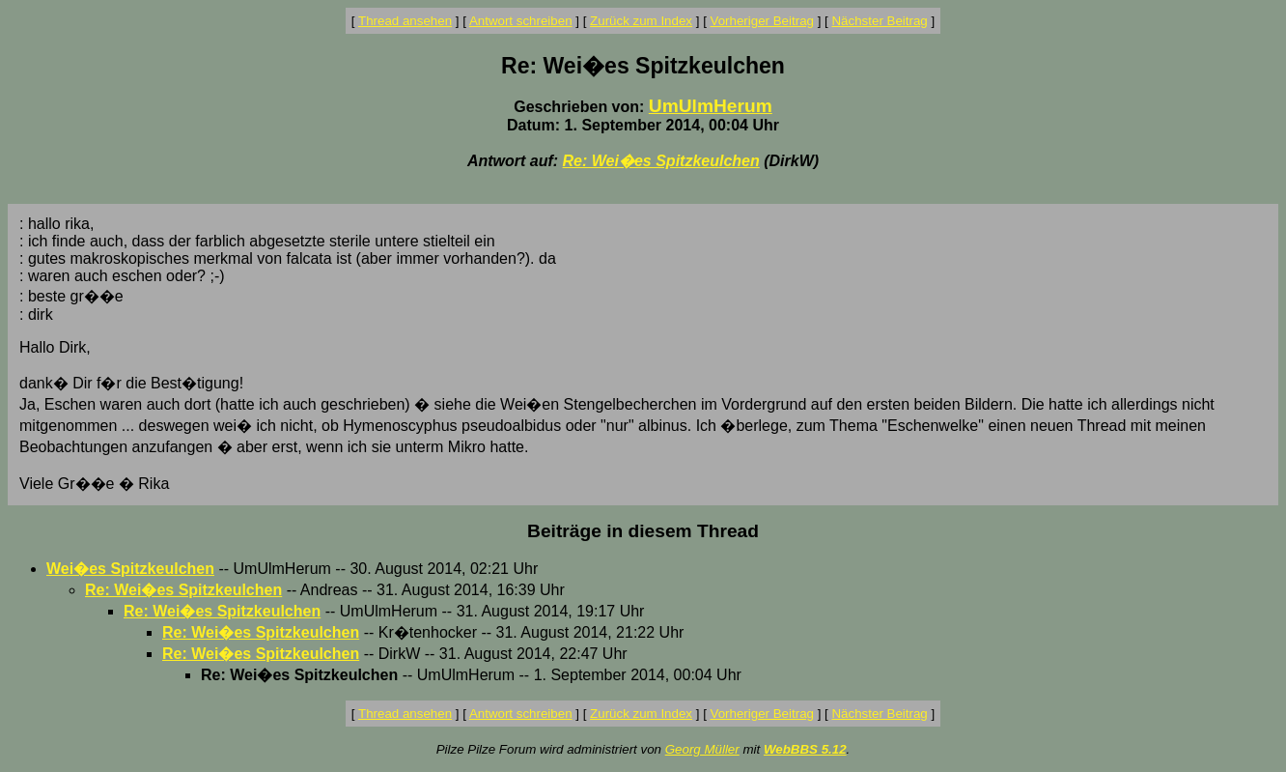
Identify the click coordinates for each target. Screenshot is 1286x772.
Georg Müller (702, 749)
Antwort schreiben (521, 21)
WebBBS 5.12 (805, 749)
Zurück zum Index (641, 21)
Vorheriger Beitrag (762, 21)
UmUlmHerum (710, 106)
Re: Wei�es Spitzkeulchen (661, 161)
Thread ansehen (405, 21)
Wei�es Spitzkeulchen (130, 568)
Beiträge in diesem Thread (643, 531)
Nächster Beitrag (879, 21)
